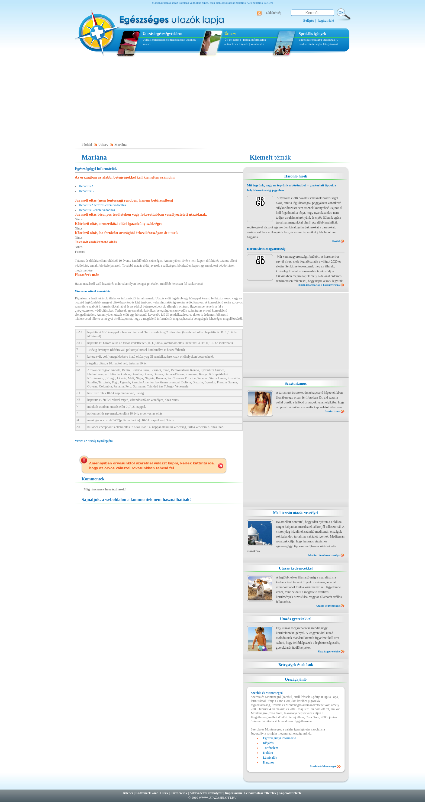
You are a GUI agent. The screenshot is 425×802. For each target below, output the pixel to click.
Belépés (128, 793)
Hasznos (268, 762)
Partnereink (178, 793)
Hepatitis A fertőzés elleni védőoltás (102, 205)
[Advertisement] (212, 102)
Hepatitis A (86, 186)
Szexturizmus (296, 383)
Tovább (336, 241)
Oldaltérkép (273, 13)
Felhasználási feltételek (260, 793)
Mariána (120, 145)
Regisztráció (326, 20)
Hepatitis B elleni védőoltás (97, 210)
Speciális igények (312, 34)
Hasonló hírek (295, 176)
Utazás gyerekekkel (295, 619)
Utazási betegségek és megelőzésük (164, 39)
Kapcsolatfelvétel (290, 793)
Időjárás (243, 44)
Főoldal (87, 145)
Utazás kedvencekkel (296, 568)
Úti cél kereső (232, 39)
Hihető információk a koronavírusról (319, 284)
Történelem (270, 748)
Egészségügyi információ (279, 738)
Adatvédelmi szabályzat (206, 793)
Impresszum (233, 793)
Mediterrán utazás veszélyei (295, 513)
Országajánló (296, 679)
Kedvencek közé (147, 793)
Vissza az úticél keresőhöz (93, 291)
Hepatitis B (86, 191)
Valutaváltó (257, 44)
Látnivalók (270, 757)
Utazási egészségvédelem (162, 34)
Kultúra (268, 753)
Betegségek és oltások (295, 665)
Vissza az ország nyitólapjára (94, 441)
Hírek (164, 793)
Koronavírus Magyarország (266, 249)
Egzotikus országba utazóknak (317, 39)
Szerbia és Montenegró (323, 766)
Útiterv (230, 34)
